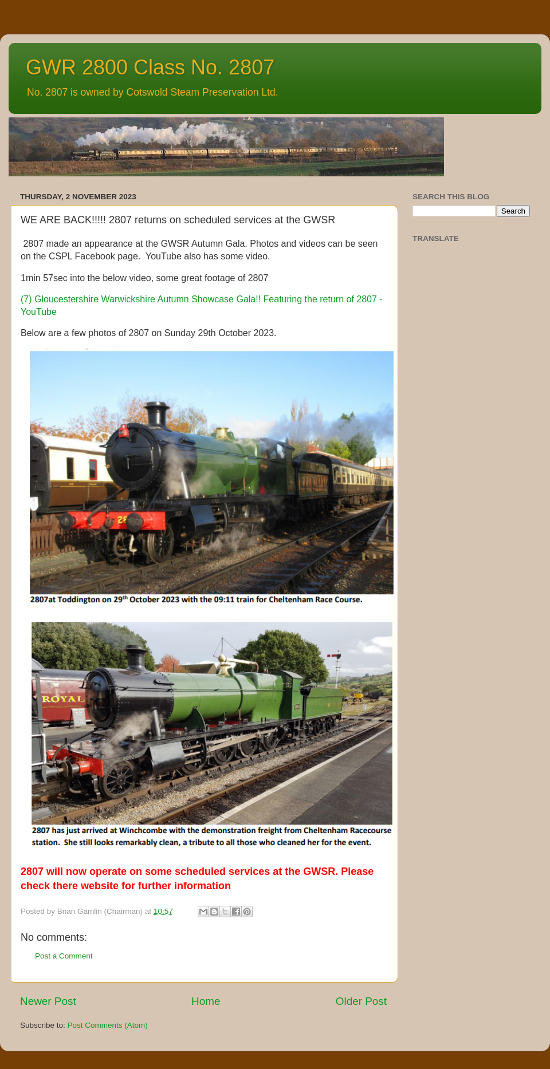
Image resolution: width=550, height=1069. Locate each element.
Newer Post (48, 1001)
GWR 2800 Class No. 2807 (150, 67)
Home (205, 1001)
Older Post (361, 1001)
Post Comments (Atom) (108, 1025)
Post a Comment (64, 956)
